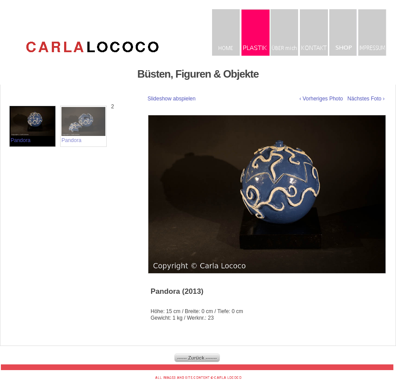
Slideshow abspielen (171, 99)
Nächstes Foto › (366, 99)
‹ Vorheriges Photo (321, 99)
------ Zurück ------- (197, 357)
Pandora (32, 125)
